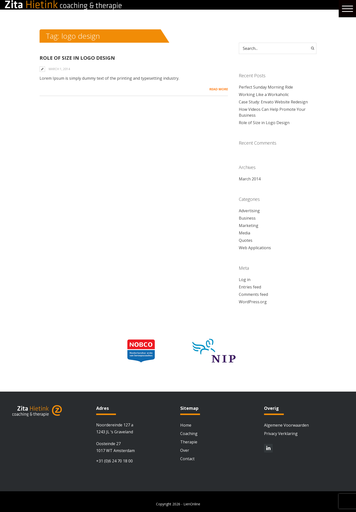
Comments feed (253, 294)
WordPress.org (253, 301)
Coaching (189, 433)
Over (184, 450)
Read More (218, 89)
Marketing (248, 225)
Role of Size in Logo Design (77, 58)
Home (185, 425)
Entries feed (250, 287)
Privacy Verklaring (281, 433)
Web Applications (255, 247)
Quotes (245, 240)
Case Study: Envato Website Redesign (273, 102)
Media (244, 233)
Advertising (249, 210)
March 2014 (250, 179)
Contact (187, 458)
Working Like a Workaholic (264, 94)
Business (247, 218)
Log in (244, 279)
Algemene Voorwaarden (286, 425)
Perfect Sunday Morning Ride (266, 87)
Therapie (188, 442)
